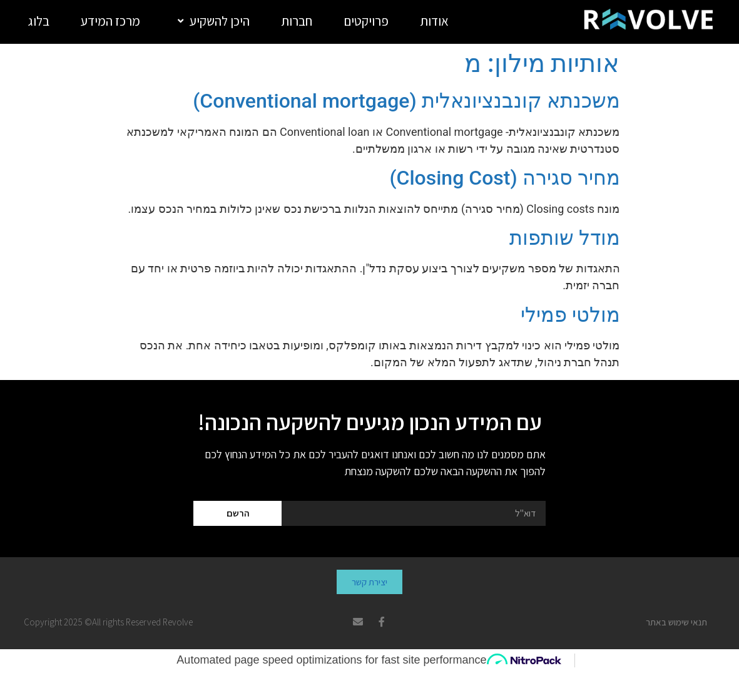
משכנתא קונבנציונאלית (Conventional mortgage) (406, 101)
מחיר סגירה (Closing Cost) (504, 178)
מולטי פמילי (570, 315)
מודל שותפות (564, 238)
